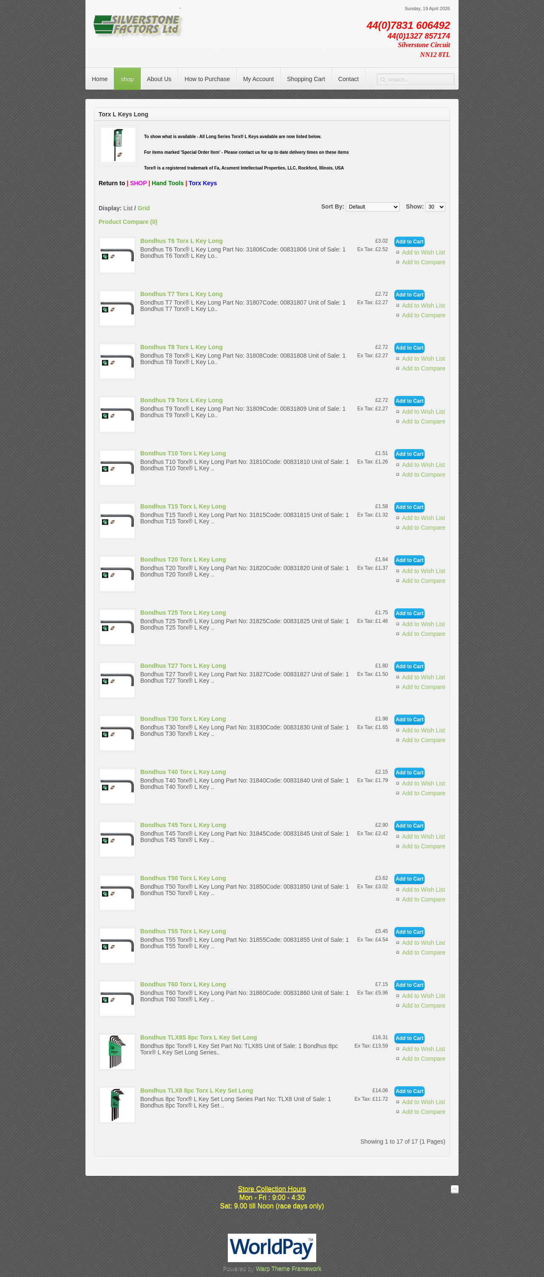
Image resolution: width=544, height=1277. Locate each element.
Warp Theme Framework (288, 1268)
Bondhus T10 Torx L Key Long (183, 453)
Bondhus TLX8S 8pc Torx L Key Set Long (198, 1037)
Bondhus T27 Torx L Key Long (183, 665)
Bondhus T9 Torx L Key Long (181, 400)
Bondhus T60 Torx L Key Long (183, 984)
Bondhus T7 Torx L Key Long (181, 294)
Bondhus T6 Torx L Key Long (181, 240)
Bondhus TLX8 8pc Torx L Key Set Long (196, 1090)
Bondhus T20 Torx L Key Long (183, 559)
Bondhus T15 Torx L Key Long (183, 506)
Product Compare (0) (128, 221)
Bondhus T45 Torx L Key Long (183, 825)
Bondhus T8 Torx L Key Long (181, 347)
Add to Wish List (423, 252)
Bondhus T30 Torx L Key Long (183, 718)
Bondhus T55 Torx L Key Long (183, 931)
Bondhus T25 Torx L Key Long (183, 612)
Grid (144, 208)
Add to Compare (423, 262)
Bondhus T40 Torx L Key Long (183, 771)
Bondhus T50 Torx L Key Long (183, 878)
